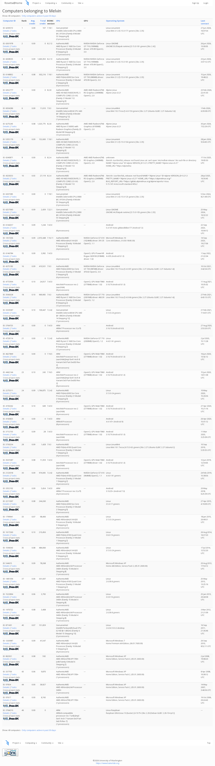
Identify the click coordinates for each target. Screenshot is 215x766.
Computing (51, 3)
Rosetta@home (13, 3)
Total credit (43, 22)
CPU (58, 20)
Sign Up (195, 3)
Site (80, 3)
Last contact (205, 22)
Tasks (14, 30)
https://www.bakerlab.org (107, 763)
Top (209, 743)
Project (37, 3)
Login (206, 3)
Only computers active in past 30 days (39, 15)
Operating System (115, 20)
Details (6, 30)
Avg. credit (32, 22)
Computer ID (9, 20)
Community (67, 3)
